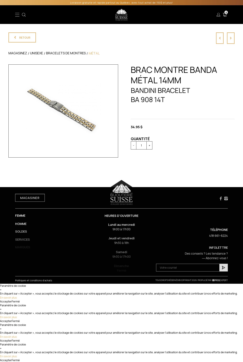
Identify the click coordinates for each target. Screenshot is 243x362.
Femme (75, 15)
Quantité (140, 138)
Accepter (6, 301)
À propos (178, 15)
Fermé (16, 301)
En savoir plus (8, 297)
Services (159, 15)
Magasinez (17, 53)
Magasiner (30, 200)
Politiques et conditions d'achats (33, 283)
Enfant (62, 15)
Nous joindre (199, 15)
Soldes (104, 15)
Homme (89, 15)
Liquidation (141, 15)
